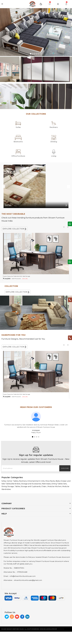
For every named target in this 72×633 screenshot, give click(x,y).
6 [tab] (40, 53)
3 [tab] (34, 53)
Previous (2, 32)
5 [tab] (38, 53)
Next (69, 32)
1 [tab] (30, 53)
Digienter (60, 629)
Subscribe (65, 468)
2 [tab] (32, 53)
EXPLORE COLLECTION (14, 229)
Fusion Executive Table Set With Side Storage (16, 276)
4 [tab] (36, 53)
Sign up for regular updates (36, 455)
